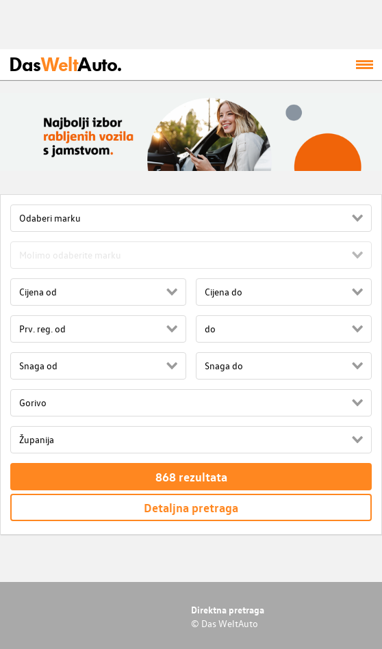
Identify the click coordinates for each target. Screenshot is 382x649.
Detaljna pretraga (191, 507)
